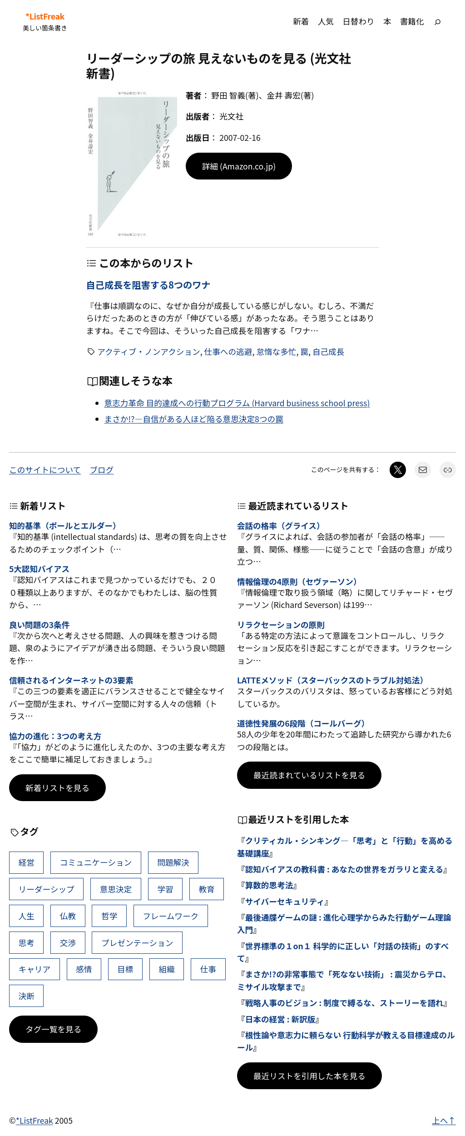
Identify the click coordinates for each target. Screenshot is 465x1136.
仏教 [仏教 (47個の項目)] (68, 916)
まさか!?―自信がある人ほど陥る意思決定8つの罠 (193, 418)
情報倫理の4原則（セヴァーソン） (299, 581)
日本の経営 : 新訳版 (280, 1019)
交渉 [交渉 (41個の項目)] (68, 942)
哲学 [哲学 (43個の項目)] (109, 916)
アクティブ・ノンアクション (148, 351)
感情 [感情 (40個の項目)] (84, 969)
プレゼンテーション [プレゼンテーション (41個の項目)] (137, 942)
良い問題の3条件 (39, 624)
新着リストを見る (57, 787)
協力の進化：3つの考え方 (55, 736)
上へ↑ (444, 1120)
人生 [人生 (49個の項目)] (27, 916)
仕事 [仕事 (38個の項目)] (208, 969)
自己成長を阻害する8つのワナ (148, 284)
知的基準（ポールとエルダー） (65, 525)
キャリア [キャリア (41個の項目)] (35, 969)
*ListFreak (44, 16)
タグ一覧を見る (53, 1029)
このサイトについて (45, 469)
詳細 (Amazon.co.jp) (239, 166)
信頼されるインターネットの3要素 (71, 680)
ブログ (101, 469)
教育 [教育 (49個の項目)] (206, 889)
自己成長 (328, 351)
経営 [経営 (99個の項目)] (27, 862)
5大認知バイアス (39, 568)
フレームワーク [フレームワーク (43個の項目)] (170, 916)
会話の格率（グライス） (280, 525)
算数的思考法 (269, 885)
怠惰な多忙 (276, 351)
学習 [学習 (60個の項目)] (165, 889)
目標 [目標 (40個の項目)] (125, 969)
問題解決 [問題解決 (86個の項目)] (173, 862)
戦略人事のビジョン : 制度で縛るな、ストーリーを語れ (344, 1002)
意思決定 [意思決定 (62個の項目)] (116, 889)
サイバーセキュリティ (285, 901)
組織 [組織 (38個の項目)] (167, 969)
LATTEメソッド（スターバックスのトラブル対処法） (332, 680)
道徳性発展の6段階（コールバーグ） (303, 723)
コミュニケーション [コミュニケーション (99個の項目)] (96, 862)
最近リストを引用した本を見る (309, 1075)
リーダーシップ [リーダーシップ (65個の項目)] (46, 889)
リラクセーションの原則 (281, 624)
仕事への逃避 (228, 351)
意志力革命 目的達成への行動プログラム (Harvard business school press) (237, 403)
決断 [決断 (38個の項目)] (27, 995)
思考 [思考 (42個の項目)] (27, 942)
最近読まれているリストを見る (309, 775)
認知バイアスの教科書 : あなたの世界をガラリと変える (344, 869)
